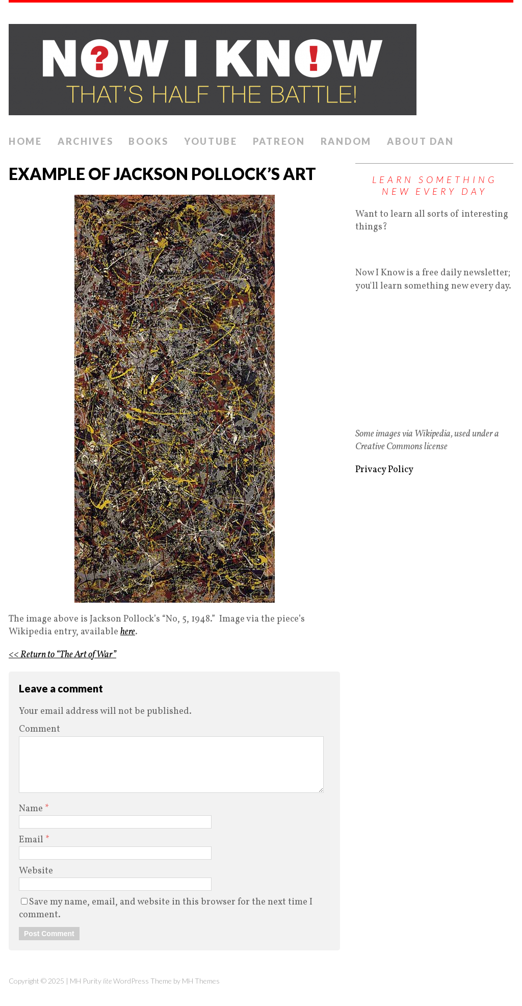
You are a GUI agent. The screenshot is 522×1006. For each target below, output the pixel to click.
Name (32, 809)
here (127, 632)
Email (32, 840)
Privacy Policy (384, 469)
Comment (39, 729)
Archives (86, 141)
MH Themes (201, 980)
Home (25, 141)
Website (36, 871)
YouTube (211, 141)
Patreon (279, 141)
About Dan (420, 141)
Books (148, 141)
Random (346, 141)
